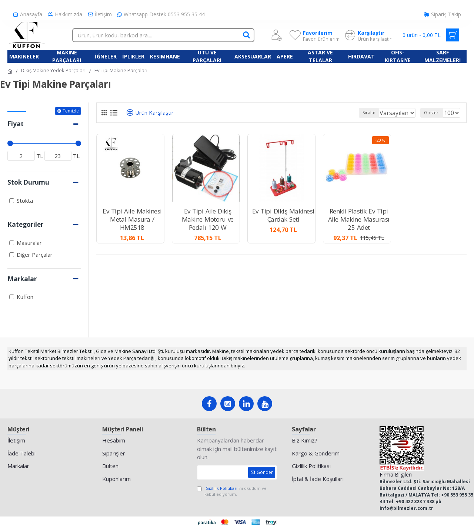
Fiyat (15, 124)
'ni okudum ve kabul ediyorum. (232, 491)
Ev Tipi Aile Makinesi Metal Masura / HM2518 (132, 219)
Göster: (434, 113)
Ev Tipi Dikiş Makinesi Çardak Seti (283, 215)
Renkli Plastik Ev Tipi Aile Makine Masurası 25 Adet (359, 219)
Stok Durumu (28, 182)
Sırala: (360, 113)
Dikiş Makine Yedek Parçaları (53, 70)
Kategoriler (25, 224)
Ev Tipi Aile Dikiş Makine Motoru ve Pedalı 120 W (208, 219)
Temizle (71, 111)
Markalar (22, 279)
